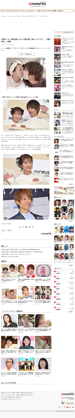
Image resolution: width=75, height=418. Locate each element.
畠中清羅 (58, 299)
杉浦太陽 (32, 48)
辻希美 (8, 48)
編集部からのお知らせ (28, 392)
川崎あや (58, 294)
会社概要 (2, 392)
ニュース (3, 10)
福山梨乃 (58, 283)
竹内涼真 (58, 304)
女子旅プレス (60, 10)
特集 (39, 10)
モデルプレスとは (8, 392)
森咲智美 (58, 309)
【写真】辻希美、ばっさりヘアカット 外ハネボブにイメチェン (16, 254)
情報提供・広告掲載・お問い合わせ (22, 394)
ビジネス (31, 10)
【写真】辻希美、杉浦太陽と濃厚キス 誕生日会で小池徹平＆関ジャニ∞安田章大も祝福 (21, 251)
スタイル (8, 10)
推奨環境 (17, 392)
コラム (22, 10)
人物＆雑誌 (54, 10)
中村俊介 (58, 273)
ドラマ (49, 10)
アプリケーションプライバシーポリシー (8, 394)
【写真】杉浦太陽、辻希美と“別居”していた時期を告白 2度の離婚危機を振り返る (20, 249)
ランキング (44, 10)
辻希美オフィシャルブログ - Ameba (9, 256)
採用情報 (22, 392)
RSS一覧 (31, 394)
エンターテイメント (16, 10)
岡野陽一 (58, 278)
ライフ (26, 10)
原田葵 (57, 288)
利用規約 (14, 392)
